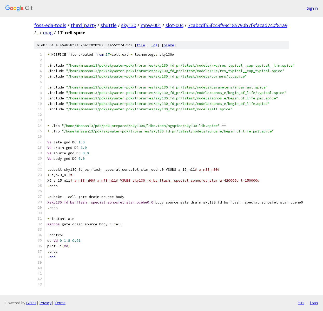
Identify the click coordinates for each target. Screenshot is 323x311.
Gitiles (31, 302)
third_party (83, 25)
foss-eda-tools (50, 25)
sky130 (128, 25)
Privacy (45, 302)
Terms (60, 302)
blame (169, 45)
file (141, 45)
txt (301, 302)
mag (48, 32)
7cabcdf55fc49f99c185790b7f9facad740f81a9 (237, 25)
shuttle (109, 25)
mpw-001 (151, 25)
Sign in (312, 8)
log (154, 45)
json (313, 302)
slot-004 (174, 25)
